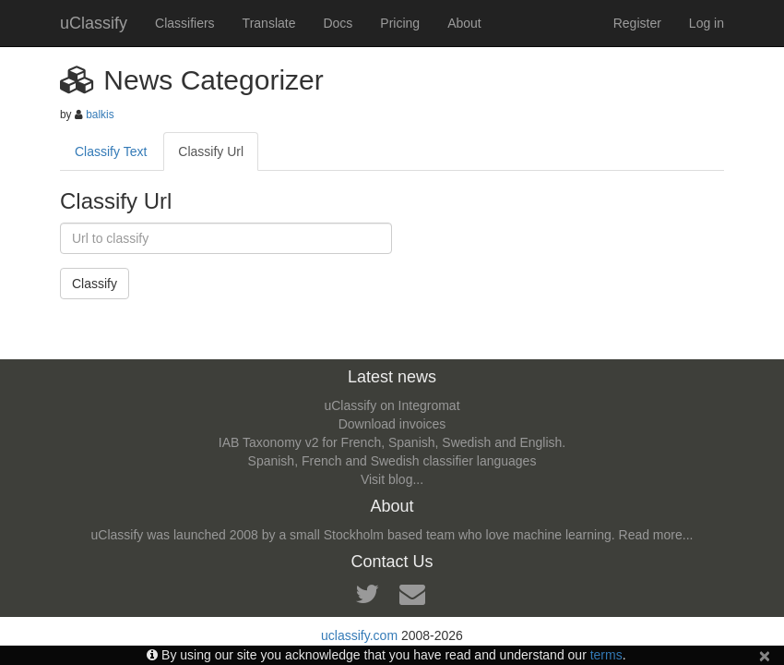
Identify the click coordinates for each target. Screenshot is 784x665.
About (464, 23)
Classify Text (111, 151)
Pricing (400, 23)
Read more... (656, 534)
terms (606, 654)
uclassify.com (359, 635)
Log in (706, 23)
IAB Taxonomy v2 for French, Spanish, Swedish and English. (392, 442)
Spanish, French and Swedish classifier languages (392, 460)
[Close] (764, 655)
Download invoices (392, 424)
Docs (337, 23)
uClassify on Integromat (391, 405)
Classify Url (211, 151)
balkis (99, 114)
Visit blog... (392, 479)
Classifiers (185, 23)
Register (637, 23)
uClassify (93, 23)
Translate (269, 23)
